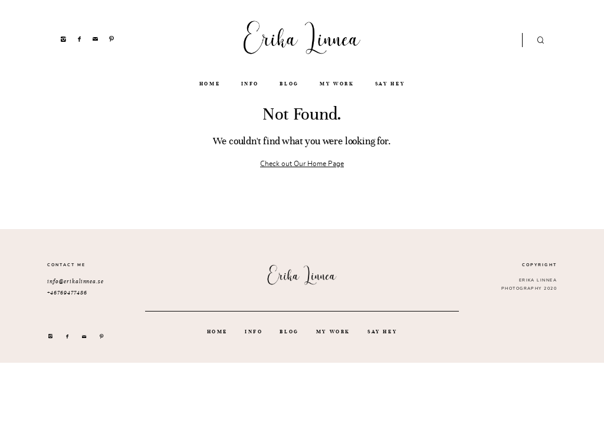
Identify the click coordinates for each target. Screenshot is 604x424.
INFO (250, 84)
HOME (210, 84)
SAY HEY (390, 84)
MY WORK (337, 84)
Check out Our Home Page (302, 163)
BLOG (289, 84)
